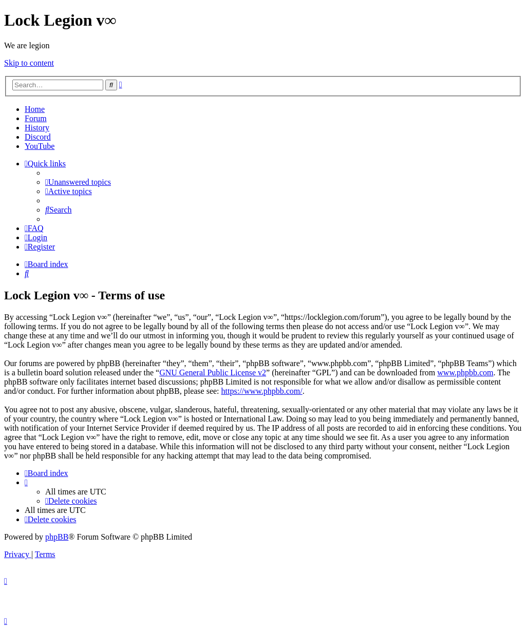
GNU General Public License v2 (212, 372)
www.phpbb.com (465, 372)
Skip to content (29, 63)
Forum (36, 118)
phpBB (56, 536)
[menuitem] (78, 182)
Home (35, 109)
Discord (38, 136)
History (37, 127)
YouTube (39, 146)
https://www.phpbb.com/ (262, 391)
